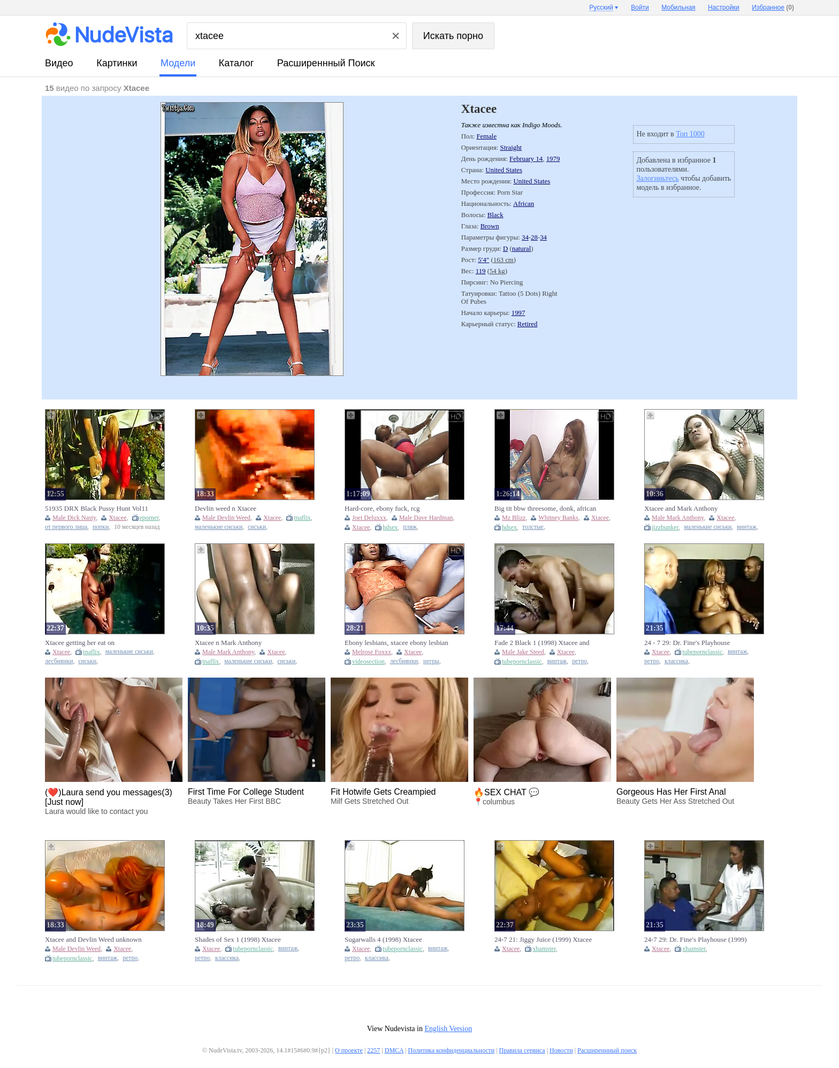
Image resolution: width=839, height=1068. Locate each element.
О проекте (349, 1050)
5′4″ (483, 260)
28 (534, 237)
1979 (553, 159)
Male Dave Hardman (426, 517)
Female (486, 136)
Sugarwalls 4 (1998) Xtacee (383, 939)
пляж (410, 527)
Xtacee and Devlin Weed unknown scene (93, 939)
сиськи (257, 527)
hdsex (390, 527)
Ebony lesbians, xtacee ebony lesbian (396, 643)
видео (59, 63)
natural (521, 248)
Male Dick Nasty (74, 517)
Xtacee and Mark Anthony (681, 508)
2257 (373, 1050)
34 (525, 237)
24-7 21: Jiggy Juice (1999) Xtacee (543, 939)
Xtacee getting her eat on (80, 643)
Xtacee (117, 517)
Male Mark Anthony (678, 517)
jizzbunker (665, 527)
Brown (489, 226)
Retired (527, 324)
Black (495, 215)
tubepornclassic (522, 661)
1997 (518, 313)
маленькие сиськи (218, 527)
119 (481, 271)
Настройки (723, 7)
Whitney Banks (558, 517)
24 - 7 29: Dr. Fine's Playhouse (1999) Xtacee (687, 643)
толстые (533, 527)
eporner (149, 517)
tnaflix (302, 517)
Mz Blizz (513, 517)
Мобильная (678, 7)
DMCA (394, 1050)
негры (431, 661)
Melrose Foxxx (371, 652)
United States (503, 170)
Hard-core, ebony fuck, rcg (382, 508)
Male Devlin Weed (226, 517)
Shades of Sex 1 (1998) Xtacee (238, 939)
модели (178, 63)
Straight (511, 147)
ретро (579, 661)
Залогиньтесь (657, 178)
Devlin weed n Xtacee (225, 508)
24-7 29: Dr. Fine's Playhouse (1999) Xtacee (695, 939)
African (523, 204)
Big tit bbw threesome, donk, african (545, 508)
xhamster (544, 948)
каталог (236, 63)
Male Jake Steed (523, 652)
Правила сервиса (522, 1050)
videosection (368, 661)
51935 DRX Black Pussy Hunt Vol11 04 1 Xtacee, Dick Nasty (96, 508)
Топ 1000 (690, 134)
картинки (116, 63)
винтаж (747, 527)
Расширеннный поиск (326, 63)
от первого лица (66, 527)
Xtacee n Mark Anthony (228, 643)
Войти (640, 7)
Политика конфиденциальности (451, 1050)
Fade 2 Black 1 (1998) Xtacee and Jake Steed (542, 643)
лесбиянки (59, 661)
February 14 (526, 159)
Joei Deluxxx (369, 517)
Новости (561, 1050)
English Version (448, 1029)
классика (676, 661)
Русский (601, 7)
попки (101, 527)
